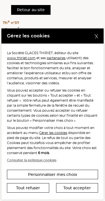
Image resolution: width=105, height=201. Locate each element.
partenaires (56, 58)
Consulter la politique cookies (31, 160)
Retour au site (31, 9)
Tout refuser (28, 187)
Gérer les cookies (53, 133)
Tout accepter (77, 187)
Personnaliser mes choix (52, 174)
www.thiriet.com (21, 58)
